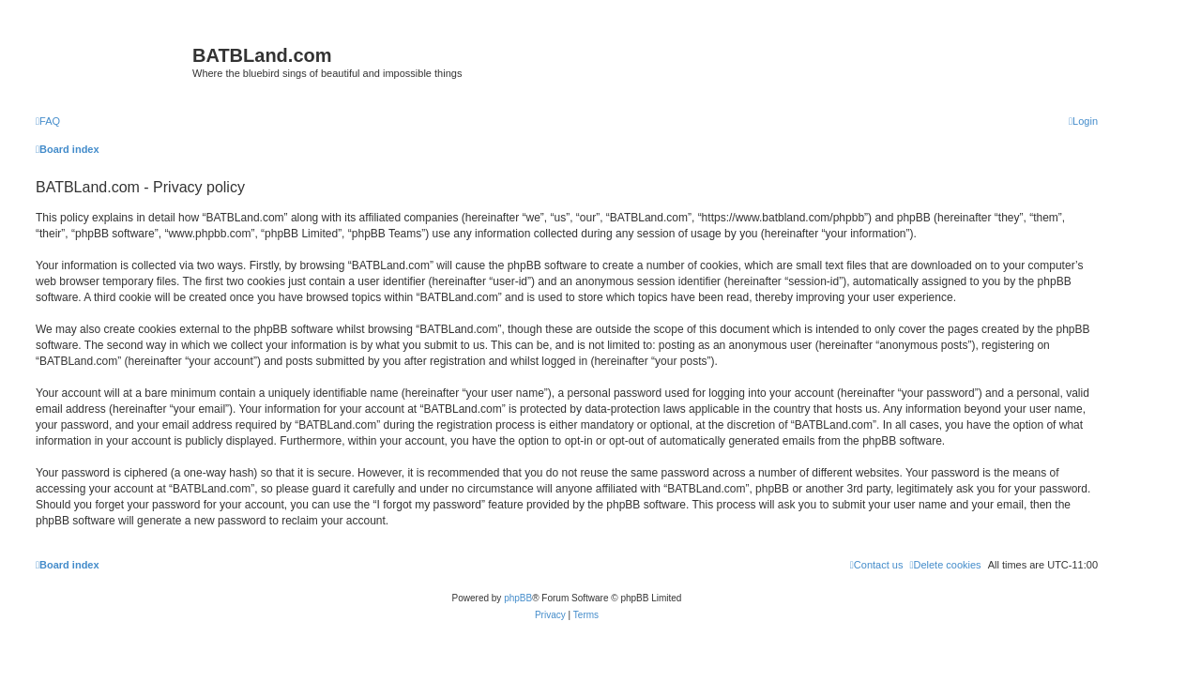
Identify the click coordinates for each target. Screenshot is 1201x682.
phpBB (518, 598)
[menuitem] (48, 121)
